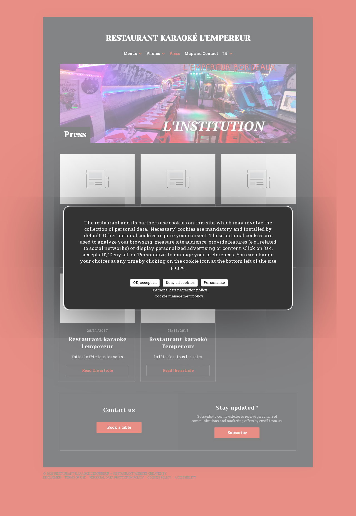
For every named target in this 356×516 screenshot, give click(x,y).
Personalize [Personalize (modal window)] (214, 282)
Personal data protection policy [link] (180, 289)
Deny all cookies (180, 282)
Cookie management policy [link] (179, 296)
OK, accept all (145, 282)
